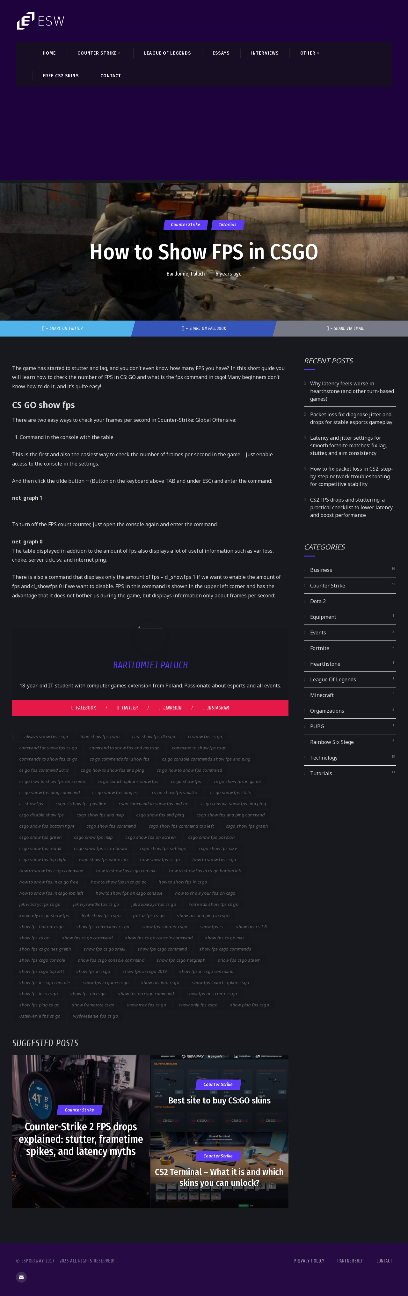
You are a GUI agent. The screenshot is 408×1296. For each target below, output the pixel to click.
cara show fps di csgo (154, 736)
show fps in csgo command (206, 971)
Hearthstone (325, 663)
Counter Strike (186, 224)
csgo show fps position (211, 837)
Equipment (323, 616)
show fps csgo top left (41, 971)
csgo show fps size (217, 848)
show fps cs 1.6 (251, 926)
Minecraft (322, 695)
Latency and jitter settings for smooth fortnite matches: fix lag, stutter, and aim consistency (348, 445)
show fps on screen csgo (211, 994)
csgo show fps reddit (40, 848)
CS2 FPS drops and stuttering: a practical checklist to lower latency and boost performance (351, 507)
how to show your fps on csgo (205, 893)
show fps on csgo (88, 994)
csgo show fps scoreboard (101, 848)
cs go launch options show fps (128, 781)
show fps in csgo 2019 (144, 971)
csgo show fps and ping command (230, 815)
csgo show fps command (111, 826)
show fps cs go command (87, 938)
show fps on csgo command (146, 994)
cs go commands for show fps (120, 759)
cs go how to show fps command (189, 770)
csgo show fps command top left (181, 826)
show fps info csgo (160, 982)
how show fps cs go (160, 859)
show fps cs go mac (224, 938)
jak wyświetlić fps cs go (96, 904)
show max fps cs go (147, 1005)
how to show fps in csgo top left (51, 893)
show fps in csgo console (45, 982)
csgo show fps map (93, 837)
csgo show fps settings (163, 848)
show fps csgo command (162, 949)
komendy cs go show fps (44, 915)
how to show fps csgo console (126, 871)
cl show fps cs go (204, 736)
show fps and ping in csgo (203, 915)
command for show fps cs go (48, 748)
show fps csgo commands (225, 949)
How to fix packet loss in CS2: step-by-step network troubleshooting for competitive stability (351, 476)
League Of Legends (333, 679)
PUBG (317, 726)
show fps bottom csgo (41, 926)
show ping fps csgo (249, 1005)
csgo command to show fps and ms (154, 804)
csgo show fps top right (43, 859)
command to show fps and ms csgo (124, 748)
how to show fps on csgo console (129, 893)
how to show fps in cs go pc (119, 882)
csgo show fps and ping (160, 815)
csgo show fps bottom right (47, 826)
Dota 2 (318, 601)
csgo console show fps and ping (233, 804)
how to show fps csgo (214, 859)
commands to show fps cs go (48, 759)
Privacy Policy (309, 1261)
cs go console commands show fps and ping (206, 759)
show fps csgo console (42, 960)
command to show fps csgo (199, 748)
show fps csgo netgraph (181, 960)
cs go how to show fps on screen (52, 781)
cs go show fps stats (231, 792)
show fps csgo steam (239, 960)
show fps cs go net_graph (45, 949)
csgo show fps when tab (103, 859)
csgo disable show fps (42, 815)
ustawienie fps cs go (40, 1016)
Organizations (327, 710)
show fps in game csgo (105, 982)
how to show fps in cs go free (49, 882)
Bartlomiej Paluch (186, 273)
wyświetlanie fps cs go (95, 1016)
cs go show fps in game (237, 781)
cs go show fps (186, 781)
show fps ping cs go (39, 1005)
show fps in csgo (93, 971)
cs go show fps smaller (175, 792)
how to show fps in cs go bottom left (205, 871)
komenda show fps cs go (213, 904)
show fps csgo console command (111, 960)
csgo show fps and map (100, 815)
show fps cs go (34, 938)
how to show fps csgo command (51, 871)
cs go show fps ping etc (116, 792)
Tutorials (228, 224)
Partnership (350, 1261)
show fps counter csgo (164, 926)
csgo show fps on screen (151, 837)
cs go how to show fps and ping (113, 770)
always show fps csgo (46, 736)
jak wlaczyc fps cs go (40, 904)
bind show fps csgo (100, 736)
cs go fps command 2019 (44, 770)
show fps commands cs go (103, 926)
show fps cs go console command (159, 938)
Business (321, 569)
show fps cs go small (104, 949)
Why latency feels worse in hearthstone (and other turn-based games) (352, 391)
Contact (384, 1261)
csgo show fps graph (247, 826)
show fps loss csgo (38, 994)
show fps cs (212, 926)
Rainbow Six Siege (332, 742)
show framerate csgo (93, 1005)
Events (318, 632)
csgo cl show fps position (81, 804)
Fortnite (319, 648)
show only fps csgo (198, 1005)
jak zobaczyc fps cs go (154, 904)
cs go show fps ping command (50, 792)
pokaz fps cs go (149, 915)
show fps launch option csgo (221, 982)
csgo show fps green (40, 837)
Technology (324, 757)
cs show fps (31, 804)
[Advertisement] (204, 135)
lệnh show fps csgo (101, 915)
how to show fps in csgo (183, 882)
